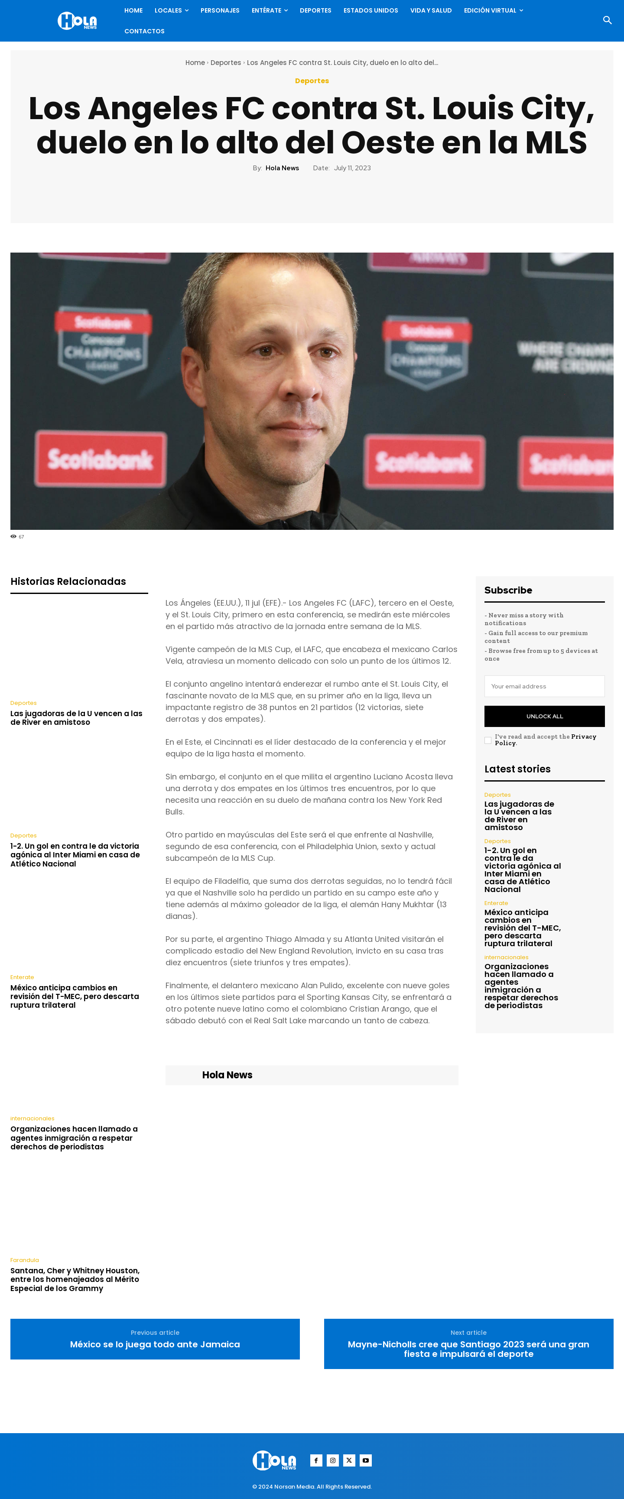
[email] (544, 686)
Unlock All (544, 716)
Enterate (22, 977)
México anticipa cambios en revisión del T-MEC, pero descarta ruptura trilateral (74, 997)
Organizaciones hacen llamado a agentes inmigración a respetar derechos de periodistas (74, 1138)
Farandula (24, 1260)
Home (195, 62)
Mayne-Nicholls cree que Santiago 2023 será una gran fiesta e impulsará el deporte (468, 1349)
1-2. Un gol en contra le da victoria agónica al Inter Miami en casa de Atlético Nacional (75, 855)
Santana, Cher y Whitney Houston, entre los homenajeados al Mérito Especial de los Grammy (75, 1279)
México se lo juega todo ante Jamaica (155, 1344)
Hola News (282, 168)
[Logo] (79, 21)
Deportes (226, 62)
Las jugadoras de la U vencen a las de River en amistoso (76, 717)
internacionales (32, 1118)
